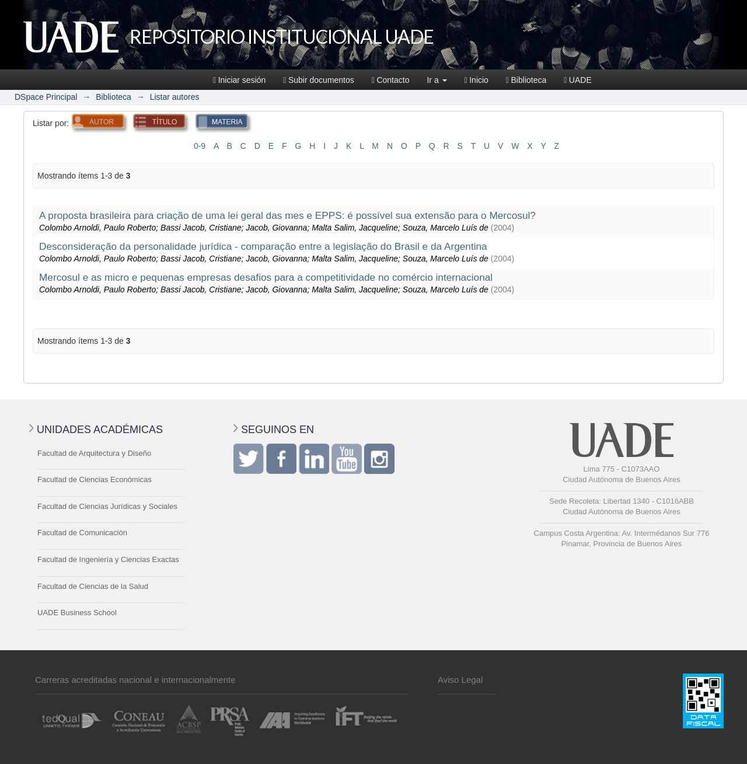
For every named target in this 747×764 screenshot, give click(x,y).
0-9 (199, 146)
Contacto (391, 80)
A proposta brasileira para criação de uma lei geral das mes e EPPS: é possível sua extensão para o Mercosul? (287, 215)
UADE (578, 80)
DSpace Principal (46, 97)
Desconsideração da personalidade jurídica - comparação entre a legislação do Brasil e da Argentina (263, 246)
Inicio (476, 80)
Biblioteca (526, 80)
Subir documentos (318, 80)
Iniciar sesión (239, 80)
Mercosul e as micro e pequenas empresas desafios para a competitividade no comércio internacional (266, 277)
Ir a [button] (436, 80)
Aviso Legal (460, 680)
